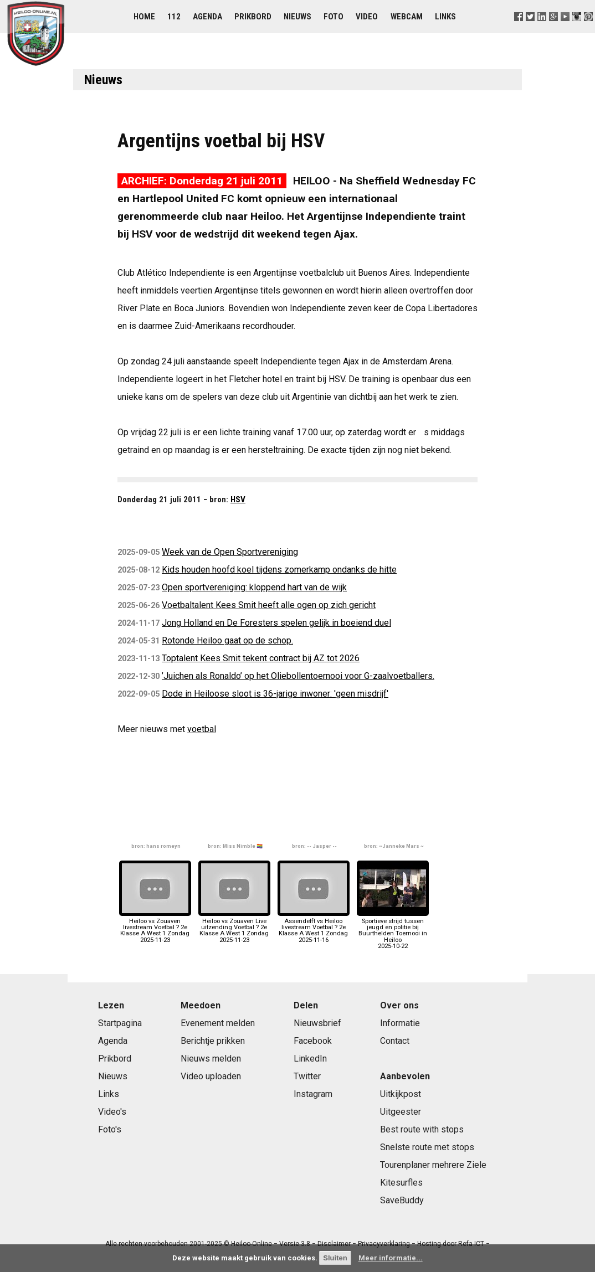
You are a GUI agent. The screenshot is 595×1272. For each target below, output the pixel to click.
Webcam (407, 17)
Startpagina (120, 1023)
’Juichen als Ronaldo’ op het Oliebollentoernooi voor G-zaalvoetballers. (298, 676)
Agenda (207, 17)
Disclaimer (334, 1244)
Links (445, 17)
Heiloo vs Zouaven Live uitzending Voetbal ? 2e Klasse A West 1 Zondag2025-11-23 (234, 927)
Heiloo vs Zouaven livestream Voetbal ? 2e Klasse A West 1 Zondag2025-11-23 (155, 927)
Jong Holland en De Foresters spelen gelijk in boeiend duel (276, 622)
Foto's (109, 1129)
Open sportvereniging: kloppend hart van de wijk (254, 587)
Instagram (313, 1094)
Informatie (400, 1023)
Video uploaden (211, 1076)
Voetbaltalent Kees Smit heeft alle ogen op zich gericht (269, 605)
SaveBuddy (402, 1200)
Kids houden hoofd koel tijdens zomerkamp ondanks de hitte (279, 569)
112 (174, 17)
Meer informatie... (390, 1258)
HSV (237, 499)
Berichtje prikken (213, 1041)
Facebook (313, 1041)
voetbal (201, 729)
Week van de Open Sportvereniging (230, 552)
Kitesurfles (401, 1182)
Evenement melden (218, 1023)
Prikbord (252, 17)
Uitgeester (400, 1111)
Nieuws (297, 17)
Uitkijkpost (400, 1094)
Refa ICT (471, 1244)
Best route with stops (422, 1129)
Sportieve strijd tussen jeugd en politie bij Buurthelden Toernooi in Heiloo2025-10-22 (393, 930)
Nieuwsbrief (317, 1023)
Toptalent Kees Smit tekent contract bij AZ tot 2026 (261, 658)
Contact (394, 1041)
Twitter (307, 1076)
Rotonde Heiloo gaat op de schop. (227, 640)
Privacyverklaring (384, 1244)
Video (367, 17)
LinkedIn (310, 1058)
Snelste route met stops (427, 1147)
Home (144, 17)
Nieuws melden (211, 1058)
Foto (333, 17)
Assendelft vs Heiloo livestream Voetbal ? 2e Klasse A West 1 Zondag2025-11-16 (314, 927)
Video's (112, 1111)
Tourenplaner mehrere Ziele (433, 1165)
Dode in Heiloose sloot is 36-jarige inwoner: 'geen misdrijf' (275, 693)
